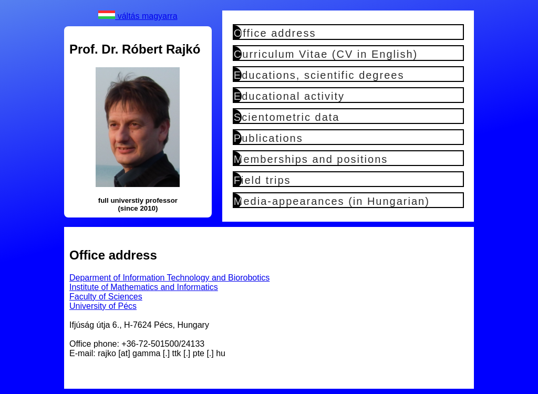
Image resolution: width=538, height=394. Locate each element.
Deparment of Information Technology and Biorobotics (169, 277)
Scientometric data (287, 117)
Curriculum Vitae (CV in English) (326, 54)
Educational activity (289, 96)
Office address (275, 33)
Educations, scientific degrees (319, 75)
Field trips (262, 180)
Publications (268, 138)
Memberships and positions (311, 159)
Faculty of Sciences (105, 296)
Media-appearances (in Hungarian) (332, 201)
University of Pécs (103, 306)
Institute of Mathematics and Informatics (143, 287)
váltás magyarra (137, 16)
